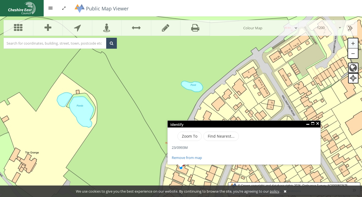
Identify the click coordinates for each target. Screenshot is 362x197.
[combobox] (320, 28)
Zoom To (189, 136)
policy (274, 191)
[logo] (21, 7)
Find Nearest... (221, 136)
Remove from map (187, 157)
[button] (50, 8)
